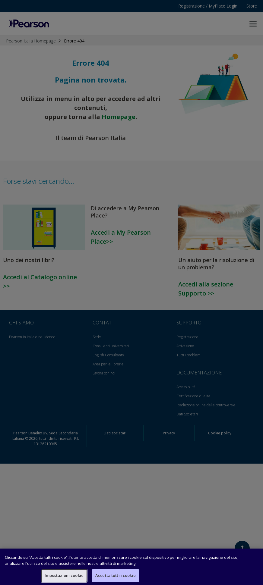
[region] (131, 567)
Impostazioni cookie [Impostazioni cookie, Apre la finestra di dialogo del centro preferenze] (64, 575)
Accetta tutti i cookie (115, 575)
